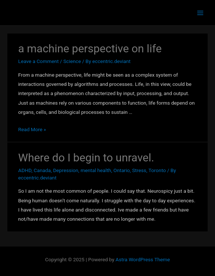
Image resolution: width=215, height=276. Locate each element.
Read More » (32, 129)
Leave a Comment (38, 61)
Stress (139, 170)
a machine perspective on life (90, 48)
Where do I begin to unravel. (86, 157)
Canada (42, 170)
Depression (65, 170)
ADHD (24, 170)
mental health (95, 170)
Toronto (157, 170)
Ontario (121, 170)
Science (72, 61)
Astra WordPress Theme (142, 259)
